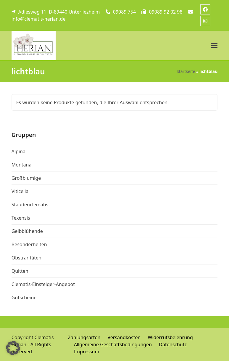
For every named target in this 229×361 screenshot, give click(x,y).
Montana (22, 164)
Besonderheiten (29, 244)
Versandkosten (124, 337)
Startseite (186, 71)
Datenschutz (173, 344)
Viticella (20, 191)
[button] (214, 45)
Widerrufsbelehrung (170, 337)
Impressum (86, 351)
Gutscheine (24, 297)
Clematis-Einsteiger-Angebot (43, 284)
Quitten (20, 271)
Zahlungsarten (84, 337)
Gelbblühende (27, 231)
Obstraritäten (26, 257)
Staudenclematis (30, 204)
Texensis (21, 218)
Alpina (18, 151)
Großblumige (26, 178)
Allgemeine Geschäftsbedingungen (113, 344)
